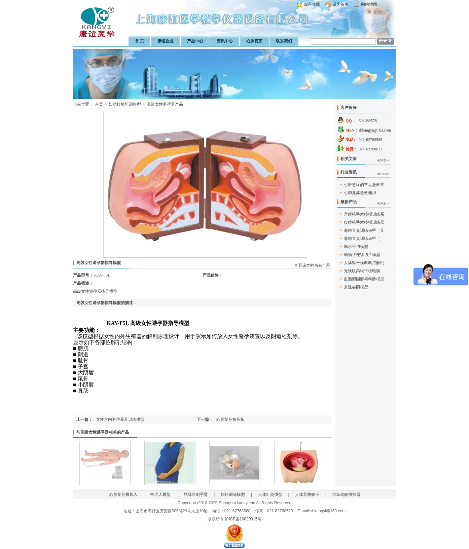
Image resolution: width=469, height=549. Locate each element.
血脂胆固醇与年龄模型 (364, 279)
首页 (99, 104)
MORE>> (382, 160)
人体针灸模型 (270, 494)
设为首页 (340, 4)
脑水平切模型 (356, 246)
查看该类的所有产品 (312, 265)
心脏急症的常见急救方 (364, 184)
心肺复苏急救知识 (360, 192)
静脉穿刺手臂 (196, 494)
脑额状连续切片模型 (362, 254)
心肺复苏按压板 (230, 419)
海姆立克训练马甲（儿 (364, 230)
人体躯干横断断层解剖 (364, 262)
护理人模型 (160, 494)
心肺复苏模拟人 (123, 494)
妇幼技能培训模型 (125, 104)
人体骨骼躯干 (307, 494)
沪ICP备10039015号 (243, 519)
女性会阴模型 (356, 287)
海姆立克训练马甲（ (362, 238)
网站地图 (369, 4)
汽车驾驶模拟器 (346, 494)
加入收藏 (312, 4)
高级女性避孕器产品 (165, 104)
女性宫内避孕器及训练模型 (120, 419)
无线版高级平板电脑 (362, 270)
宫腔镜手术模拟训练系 (364, 214)
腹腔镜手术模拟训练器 (364, 222)
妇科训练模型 (233, 494)
